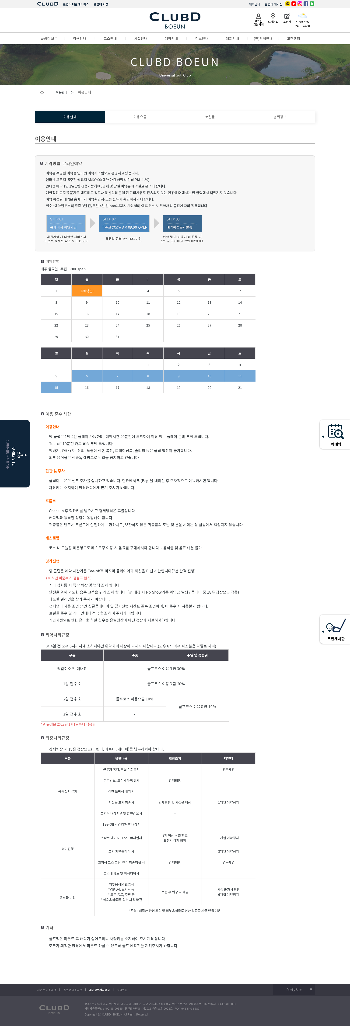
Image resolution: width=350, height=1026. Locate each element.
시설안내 (140, 38)
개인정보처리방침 (99, 990)
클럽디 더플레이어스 (76, 4)
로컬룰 (210, 116)
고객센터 (293, 38)
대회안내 (254, 4)
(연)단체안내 (263, 38)
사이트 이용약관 (46, 990)
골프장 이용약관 (72, 990)
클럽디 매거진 (273, 4)
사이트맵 (122, 990)
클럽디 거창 (101, 4)
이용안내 (79, 38)
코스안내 (110, 38)
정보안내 (201, 38)
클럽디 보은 (49, 38)
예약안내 (171, 38)
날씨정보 (280, 116)
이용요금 (140, 116)
